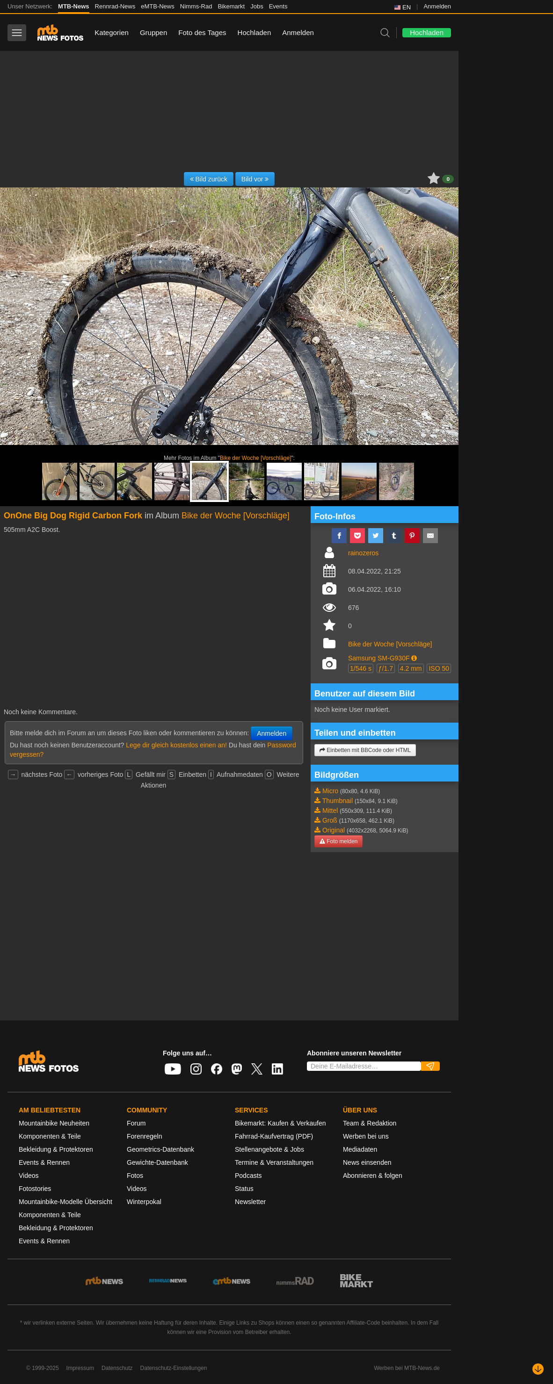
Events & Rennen (44, 1162)
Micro (330, 791)
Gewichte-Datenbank (157, 1162)
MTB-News (73, 6)
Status (244, 1188)
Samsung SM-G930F (379, 658)
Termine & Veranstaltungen (274, 1162)
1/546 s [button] (360, 668)
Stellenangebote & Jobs (269, 1149)
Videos (29, 1175)
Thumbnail (337, 800)
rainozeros (363, 553)
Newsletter (250, 1201)
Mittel (330, 810)
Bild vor (255, 179)
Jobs (256, 6)
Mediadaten (360, 1149)
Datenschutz (117, 1368)
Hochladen (254, 32)
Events (278, 6)
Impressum (80, 1368)
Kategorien (112, 32)
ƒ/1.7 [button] (385, 668)
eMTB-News (158, 6)
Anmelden (437, 6)
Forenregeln (144, 1136)
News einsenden (367, 1162)
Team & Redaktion (369, 1123)
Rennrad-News (115, 6)
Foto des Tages (202, 32)
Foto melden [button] (338, 841)
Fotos (135, 1175)
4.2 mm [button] (411, 668)
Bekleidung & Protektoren (56, 1149)
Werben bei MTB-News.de (407, 1368)
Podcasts (248, 1175)
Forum (136, 1123)
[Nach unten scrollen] (538, 1369)
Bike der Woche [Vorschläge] (255, 458)
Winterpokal (144, 1201)
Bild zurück (208, 179)
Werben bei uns (366, 1136)
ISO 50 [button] (439, 668)
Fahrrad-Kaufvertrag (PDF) (274, 1136)
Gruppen (153, 32)
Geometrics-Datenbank (160, 1149)
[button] (414, 658)
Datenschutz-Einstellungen (173, 1368)
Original (333, 830)
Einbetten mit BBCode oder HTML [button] (365, 750)
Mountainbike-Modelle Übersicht (65, 1201)
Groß (329, 820)
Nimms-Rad (196, 6)
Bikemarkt (231, 6)
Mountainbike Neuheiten (54, 1123)
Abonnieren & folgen (372, 1175)
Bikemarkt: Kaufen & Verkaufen (280, 1123)
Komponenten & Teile (50, 1136)
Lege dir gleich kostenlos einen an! (176, 745)
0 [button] (448, 179)
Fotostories (35, 1188)
